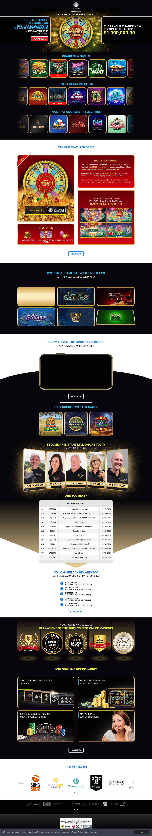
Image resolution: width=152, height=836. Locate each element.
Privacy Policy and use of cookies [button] (84, 832)
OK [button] (141, 832)
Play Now (76, 254)
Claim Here (39, 39)
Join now (76, 750)
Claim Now (76, 611)
